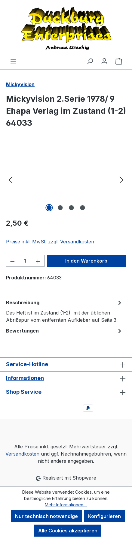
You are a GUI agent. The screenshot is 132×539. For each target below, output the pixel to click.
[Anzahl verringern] (12, 261)
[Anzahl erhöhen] (38, 261)
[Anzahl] (25, 261)
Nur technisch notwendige (46, 516)
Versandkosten (22, 454)
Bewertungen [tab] (64, 331)
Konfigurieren (104, 516)
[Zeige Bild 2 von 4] (60, 207)
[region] (66, 179)
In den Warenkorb (86, 261)
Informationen (25, 378)
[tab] (64, 311)
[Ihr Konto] (104, 61)
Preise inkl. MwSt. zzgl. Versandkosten (50, 242)
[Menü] (13, 61)
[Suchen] (90, 61)
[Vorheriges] (10, 179)
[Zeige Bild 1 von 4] (49, 207)
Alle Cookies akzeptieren (67, 531)
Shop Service (23, 392)
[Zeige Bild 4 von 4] (82, 207)
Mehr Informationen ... (66, 504)
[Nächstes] (121, 179)
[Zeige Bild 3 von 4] (71, 207)
